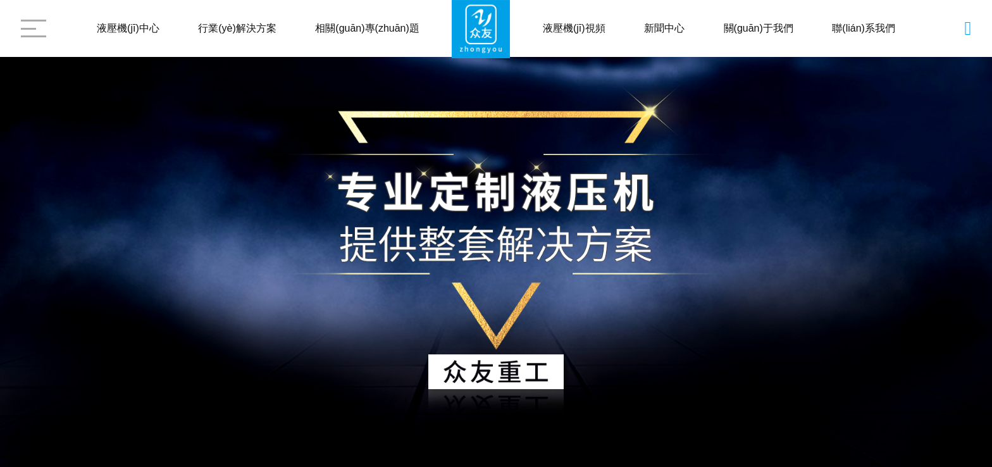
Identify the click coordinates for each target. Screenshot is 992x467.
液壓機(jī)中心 (128, 28)
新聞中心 (664, 28)
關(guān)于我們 (758, 28)
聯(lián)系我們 (863, 28)
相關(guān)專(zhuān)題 (367, 28)
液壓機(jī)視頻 (574, 28)
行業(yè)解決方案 (237, 28)
